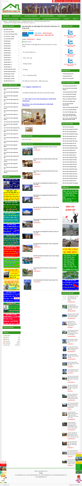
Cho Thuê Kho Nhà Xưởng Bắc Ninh (11, 125)
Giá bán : (24, 39)
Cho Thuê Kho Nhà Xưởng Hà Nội (11, 121)
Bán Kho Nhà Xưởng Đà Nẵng (69, 166)
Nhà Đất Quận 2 (11, 43)
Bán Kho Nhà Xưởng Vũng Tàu (70, 136)
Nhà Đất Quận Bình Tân (11, 81)
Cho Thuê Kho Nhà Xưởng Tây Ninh (11, 115)
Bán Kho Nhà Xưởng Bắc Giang (70, 169)
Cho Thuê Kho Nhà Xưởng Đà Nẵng (10, 145)
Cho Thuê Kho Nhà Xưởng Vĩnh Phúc (11, 142)
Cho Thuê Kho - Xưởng (11, 36)
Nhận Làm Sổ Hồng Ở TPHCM (69, 99)
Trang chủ (6, 16)
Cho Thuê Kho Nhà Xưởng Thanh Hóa (11, 157)
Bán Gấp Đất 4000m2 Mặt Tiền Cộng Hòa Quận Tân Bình (73, 356)
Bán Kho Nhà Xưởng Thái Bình (70, 159)
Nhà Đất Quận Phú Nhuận (11, 71)
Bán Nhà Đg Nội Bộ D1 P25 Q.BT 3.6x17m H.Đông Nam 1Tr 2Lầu (46, 244)
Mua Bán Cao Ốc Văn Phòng (10, 18)
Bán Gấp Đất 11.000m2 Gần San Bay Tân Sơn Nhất (73, 341)
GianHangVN (77, 484)
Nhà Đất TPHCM (62, 16)
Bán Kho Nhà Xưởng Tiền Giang (70, 141)
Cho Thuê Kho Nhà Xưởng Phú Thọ (11, 168)
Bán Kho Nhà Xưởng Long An (69, 138)
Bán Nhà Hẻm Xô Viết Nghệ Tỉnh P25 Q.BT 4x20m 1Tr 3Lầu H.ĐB (46, 184)
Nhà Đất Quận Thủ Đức (11, 73)
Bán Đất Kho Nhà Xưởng (47, 16)
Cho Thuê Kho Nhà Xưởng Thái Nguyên (11, 171)
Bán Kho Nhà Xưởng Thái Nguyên (70, 183)
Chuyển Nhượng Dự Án (68, 73)
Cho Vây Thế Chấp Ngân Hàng (70, 112)
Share (24, 33)
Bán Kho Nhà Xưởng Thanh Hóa (70, 173)
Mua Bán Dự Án (17, 16)
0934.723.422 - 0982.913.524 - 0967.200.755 (67, 1)
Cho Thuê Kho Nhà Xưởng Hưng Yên (11, 138)
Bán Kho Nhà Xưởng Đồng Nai (70, 131)
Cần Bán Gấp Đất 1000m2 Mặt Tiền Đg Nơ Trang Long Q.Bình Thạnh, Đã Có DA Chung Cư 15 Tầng (73, 415)
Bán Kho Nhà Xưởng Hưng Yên (70, 162)
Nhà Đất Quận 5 (11, 50)
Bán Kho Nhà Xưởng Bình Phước (70, 148)
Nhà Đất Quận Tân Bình (11, 78)
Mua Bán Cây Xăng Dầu (31, 16)
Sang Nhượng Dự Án (67, 76)
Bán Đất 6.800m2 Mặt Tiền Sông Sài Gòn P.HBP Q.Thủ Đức (73, 364)
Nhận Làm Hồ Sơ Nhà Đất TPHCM (70, 107)
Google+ (41, 473)
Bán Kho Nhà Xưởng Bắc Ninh (70, 152)
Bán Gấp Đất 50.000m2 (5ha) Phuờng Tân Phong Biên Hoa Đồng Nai (73, 348)
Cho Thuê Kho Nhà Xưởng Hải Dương (11, 160)
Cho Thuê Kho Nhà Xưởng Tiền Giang (11, 107)
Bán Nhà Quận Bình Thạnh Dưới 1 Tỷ (30, 18)
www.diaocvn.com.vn (42, 471)
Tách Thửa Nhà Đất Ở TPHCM (69, 94)
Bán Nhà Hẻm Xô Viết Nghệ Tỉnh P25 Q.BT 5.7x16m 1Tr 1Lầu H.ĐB (46, 232)
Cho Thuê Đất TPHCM (9, 38)
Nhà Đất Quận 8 (11, 57)
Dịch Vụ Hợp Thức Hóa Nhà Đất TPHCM (70, 89)
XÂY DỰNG (66, 18)
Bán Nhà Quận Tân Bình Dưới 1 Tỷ (51, 18)
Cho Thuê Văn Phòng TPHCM (10, 34)
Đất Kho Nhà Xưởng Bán (68, 127)
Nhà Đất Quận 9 (11, 59)
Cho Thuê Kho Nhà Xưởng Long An (11, 104)
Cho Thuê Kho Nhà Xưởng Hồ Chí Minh (11, 89)
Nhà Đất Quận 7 (11, 55)
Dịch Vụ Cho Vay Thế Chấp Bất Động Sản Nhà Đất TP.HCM (70, 119)
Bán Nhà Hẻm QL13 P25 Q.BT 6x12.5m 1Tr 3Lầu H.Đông (46, 207)
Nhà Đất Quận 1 (11, 41)
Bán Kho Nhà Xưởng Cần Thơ (69, 143)
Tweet (30, 33)
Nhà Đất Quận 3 (11, 45)
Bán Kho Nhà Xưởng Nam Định (70, 171)
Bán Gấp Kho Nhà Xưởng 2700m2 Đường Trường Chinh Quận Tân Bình (73, 315)
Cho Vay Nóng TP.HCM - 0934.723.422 (68, 104)
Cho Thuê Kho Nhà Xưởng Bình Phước (11, 119)
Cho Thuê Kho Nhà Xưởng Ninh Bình (11, 131)
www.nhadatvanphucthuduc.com (60, 475)
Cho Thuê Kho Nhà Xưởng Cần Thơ (11, 111)
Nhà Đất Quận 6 (11, 52)
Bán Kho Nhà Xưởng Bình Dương (70, 134)
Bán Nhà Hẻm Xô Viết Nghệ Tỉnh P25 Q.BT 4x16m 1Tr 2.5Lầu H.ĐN (46, 220)
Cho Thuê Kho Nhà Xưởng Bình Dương (11, 96)
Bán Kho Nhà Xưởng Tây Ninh (69, 145)
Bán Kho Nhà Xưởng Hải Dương (70, 176)
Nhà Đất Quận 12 (11, 66)
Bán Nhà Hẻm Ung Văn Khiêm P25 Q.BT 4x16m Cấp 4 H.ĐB (46, 159)
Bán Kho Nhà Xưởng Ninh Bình (70, 157)
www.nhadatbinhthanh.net (40, 476)
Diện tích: (39, 39)
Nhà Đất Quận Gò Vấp (11, 76)
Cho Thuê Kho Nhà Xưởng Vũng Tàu (11, 100)
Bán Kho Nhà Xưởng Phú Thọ (69, 180)
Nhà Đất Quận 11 (11, 64)
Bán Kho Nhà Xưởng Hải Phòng (70, 178)
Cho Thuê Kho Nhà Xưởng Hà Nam (12, 127)
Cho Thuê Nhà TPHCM (9, 31)
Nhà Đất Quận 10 (11, 62)
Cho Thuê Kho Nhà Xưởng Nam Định (11, 153)
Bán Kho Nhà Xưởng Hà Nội (69, 150)
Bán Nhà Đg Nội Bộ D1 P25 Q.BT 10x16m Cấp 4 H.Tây (46, 280)
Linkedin (25, 35)
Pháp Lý (76, 18)
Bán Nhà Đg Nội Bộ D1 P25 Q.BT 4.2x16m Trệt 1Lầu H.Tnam (45, 147)
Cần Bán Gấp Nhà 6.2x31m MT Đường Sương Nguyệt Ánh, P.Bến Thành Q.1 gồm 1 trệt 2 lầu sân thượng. (73, 425)
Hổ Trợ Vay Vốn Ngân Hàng (69, 101)
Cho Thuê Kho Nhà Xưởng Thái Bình (11, 134)
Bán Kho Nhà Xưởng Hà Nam (69, 155)
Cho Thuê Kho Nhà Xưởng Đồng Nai (11, 93)
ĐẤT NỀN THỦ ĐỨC (8, 29)
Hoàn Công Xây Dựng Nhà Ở (69, 96)
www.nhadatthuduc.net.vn (20, 475)
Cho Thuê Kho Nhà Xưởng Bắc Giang (11, 149)
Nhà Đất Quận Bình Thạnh (11, 69)
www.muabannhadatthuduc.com (33, 475)
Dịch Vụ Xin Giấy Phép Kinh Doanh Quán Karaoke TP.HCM (69, 115)
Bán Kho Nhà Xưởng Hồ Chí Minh (70, 129)
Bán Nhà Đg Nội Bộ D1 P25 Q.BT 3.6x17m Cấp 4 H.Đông (46, 255)
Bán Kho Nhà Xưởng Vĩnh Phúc (70, 164)
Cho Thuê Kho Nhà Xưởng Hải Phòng (11, 164)
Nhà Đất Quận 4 (11, 48)
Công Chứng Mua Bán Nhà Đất (70, 92)
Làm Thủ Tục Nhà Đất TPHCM (69, 109)
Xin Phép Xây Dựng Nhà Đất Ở (70, 85)
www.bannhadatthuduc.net (46, 475)
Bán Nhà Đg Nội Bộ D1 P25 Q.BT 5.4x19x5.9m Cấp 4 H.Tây (45, 268)
